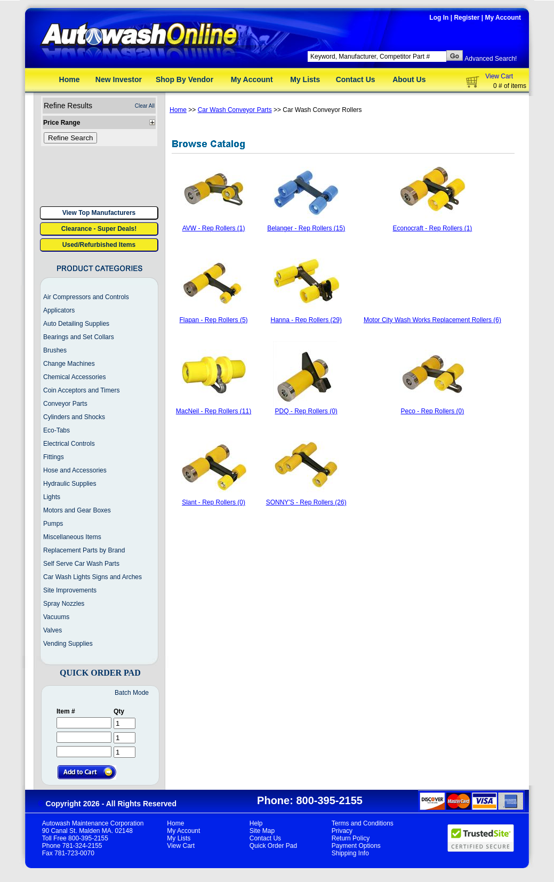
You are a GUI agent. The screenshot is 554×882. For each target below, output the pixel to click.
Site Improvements (70, 590)
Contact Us (355, 79)
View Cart (499, 76)
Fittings (53, 457)
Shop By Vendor (184, 79)
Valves (52, 630)
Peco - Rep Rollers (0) (432, 411)
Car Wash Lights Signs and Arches (92, 577)
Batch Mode (132, 692)
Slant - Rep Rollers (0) (213, 502)
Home (69, 79)
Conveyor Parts (65, 403)
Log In (438, 17)
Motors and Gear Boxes (77, 510)
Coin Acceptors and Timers (81, 390)
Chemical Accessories (74, 377)
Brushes (55, 350)
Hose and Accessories (75, 470)
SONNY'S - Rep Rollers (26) (306, 502)
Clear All (145, 106)
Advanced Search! (490, 58)
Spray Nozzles (63, 603)
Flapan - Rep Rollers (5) (214, 320)
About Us (408, 79)
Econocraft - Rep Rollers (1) (432, 228)
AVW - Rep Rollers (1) (213, 228)
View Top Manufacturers (99, 213)
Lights (51, 497)
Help (256, 823)
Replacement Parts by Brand (84, 550)
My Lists (305, 79)
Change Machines (69, 363)
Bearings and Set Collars (78, 337)
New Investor (118, 79)
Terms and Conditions (363, 823)
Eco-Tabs (56, 430)
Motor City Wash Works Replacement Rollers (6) (432, 320)
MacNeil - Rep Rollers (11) (213, 411)
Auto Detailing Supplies (76, 323)
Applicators (59, 310)
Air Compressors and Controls (86, 297)
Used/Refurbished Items (98, 244)
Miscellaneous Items (72, 537)
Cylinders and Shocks (74, 417)
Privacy (342, 831)
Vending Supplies (68, 643)
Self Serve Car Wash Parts (81, 563)
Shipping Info (350, 853)
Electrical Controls (69, 443)
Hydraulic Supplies (69, 483)
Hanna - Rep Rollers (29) (305, 320)
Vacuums (56, 617)
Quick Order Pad (273, 845)
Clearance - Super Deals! (99, 228)
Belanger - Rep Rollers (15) (306, 228)
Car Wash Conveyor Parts (235, 110)
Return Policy (351, 838)
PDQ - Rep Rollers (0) (306, 411)
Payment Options (356, 845)
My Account (503, 17)
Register (466, 17)
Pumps (53, 523)
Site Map (262, 831)
